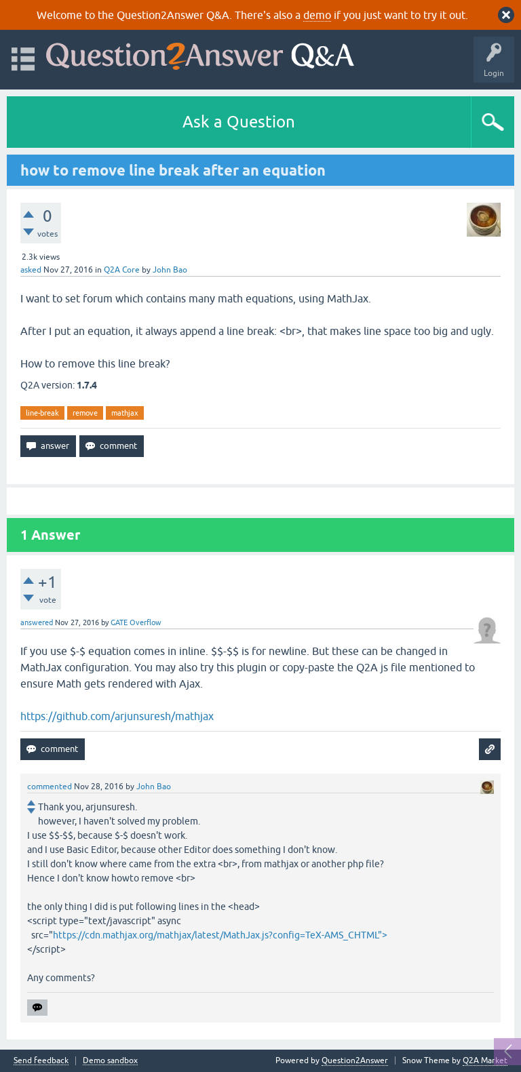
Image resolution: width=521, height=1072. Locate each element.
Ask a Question (238, 122)
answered (36, 622)
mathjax (124, 413)
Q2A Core (122, 270)
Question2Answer (355, 1060)
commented (49, 786)
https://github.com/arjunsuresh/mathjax (117, 716)
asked (30, 270)
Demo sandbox (110, 1060)
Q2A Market (485, 1060)
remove (85, 413)
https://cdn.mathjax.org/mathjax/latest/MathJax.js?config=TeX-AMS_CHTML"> (220, 935)
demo (317, 15)
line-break (42, 413)
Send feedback (41, 1060)
